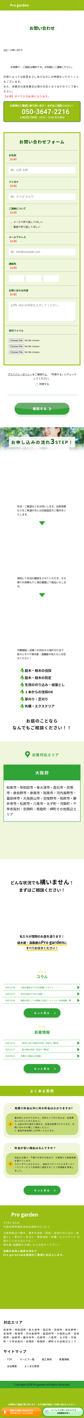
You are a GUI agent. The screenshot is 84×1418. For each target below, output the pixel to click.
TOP (9, 1363)
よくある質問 (31, 1369)
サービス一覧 (27, 1363)
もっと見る (42, 1016)
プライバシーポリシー (20, 378)
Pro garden (19, 5)
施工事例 (47, 1363)
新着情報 (64, 1363)
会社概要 (12, 1369)
